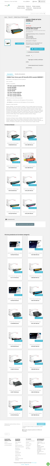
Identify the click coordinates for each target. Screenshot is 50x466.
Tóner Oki (29, 8)
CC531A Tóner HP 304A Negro (35, 298)
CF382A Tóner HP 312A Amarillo (35, 276)
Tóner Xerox (21, 6)
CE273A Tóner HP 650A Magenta (29, 211)
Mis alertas (28, 448)
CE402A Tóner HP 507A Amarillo (12, 166)
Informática (29, 9)
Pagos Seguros (18, 442)
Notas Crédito (28, 443)
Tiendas (16, 457)
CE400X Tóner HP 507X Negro (15, 367)
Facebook (6, 434)
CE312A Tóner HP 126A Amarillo (14, 276)
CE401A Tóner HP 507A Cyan (29, 143)
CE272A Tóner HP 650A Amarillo (12, 211)
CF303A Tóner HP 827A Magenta (14, 344)
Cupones (27, 447)
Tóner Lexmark (36, 6)
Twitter (8, 434)
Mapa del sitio (18, 455)
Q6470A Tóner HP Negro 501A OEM (15, 253)
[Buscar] (38, 13)
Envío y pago (33, 462)
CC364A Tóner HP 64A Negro (14, 390)
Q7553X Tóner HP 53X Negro (14, 321)
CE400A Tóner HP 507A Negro (13, 143)
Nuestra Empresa (18, 445)
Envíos (16, 443)
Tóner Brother (37, 8)
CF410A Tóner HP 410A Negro (35, 390)
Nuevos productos (8, 443)
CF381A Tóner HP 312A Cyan (35, 367)
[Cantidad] (27, 49)
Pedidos (27, 442)
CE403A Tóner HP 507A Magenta (29, 166)
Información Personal (30, 440)
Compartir (32, 55)
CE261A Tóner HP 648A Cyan (14, 413)
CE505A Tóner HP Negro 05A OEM (35, 253)
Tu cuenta (28, 439)
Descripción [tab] (10, 74)
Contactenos (17, 454)
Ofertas (6, 442)
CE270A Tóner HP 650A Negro (13, 189)
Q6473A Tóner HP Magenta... (35, 344)
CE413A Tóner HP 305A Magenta (35, 413)
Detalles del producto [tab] (20, 74)
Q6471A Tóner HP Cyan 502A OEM (14, 298)
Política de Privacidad (19, 446)
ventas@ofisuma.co (41, 453)
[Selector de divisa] (28, 1)
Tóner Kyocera (21, 8)
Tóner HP (28, 6)
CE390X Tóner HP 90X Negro (35, 321)
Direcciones (28, 445)
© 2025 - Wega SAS (25, 464)
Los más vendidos (8, 445)
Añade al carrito (37, 49)
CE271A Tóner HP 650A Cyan (29, 189)
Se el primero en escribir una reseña (25, 224)
